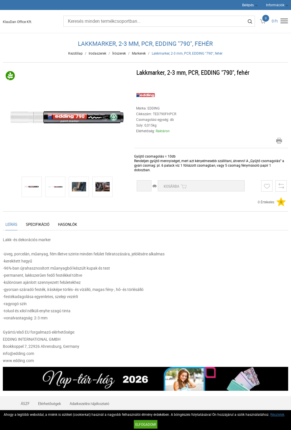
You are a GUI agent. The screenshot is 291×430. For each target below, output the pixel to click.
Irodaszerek (97, 53)
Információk (275, 5)
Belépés (248, 5)
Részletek (277, 414)
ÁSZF (25, 403)
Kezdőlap (75, 53)
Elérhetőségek (49, 403)
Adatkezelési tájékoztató (89, 403)
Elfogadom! (145, 424)
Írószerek (119, 53)
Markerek (139, 53)
